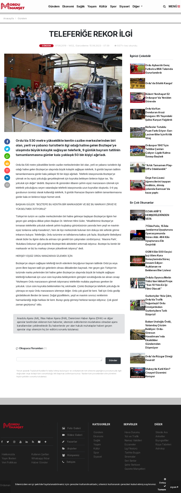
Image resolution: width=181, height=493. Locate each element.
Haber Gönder (39, 462)
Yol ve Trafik (132, 436)
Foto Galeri (71, 428)
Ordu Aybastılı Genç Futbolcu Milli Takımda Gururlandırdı (159, 69)
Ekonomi (68, 6)
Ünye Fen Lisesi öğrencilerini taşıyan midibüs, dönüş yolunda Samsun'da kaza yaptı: (158, 185)
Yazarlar (69, 441)
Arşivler (69, 448)
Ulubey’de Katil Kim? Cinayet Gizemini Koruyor (157, 372)
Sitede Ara (161, 432)
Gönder (113, 360)
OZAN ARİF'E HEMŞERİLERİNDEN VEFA (157, 215)
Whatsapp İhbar (40, 458)
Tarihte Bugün (133, 452)
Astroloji (160, 448)
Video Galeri (72, 434)
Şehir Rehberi (132, 464)
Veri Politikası (9, 462)
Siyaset (124, 6)
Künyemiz (70, 455)
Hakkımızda (8, 454)
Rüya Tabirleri (163, 444)
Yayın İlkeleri (9, 458)
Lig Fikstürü (131, 448)
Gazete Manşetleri (135, 468)
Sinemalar (130, 456)
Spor (113, 6)
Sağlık (81, 6)
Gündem (54, 6)
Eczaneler (130, 444)
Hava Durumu (132, 432)
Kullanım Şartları (40, 454)
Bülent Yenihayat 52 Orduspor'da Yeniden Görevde (158, 97)
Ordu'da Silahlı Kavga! (158, 83)
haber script (7, 488)
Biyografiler (162, 440)
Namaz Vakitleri (133, 440)
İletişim (68, 461)
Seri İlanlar (130, 460)
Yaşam (91, 6)
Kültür (103, 6)
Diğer (137, 6)
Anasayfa (8, 18)
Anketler (160, 436)
